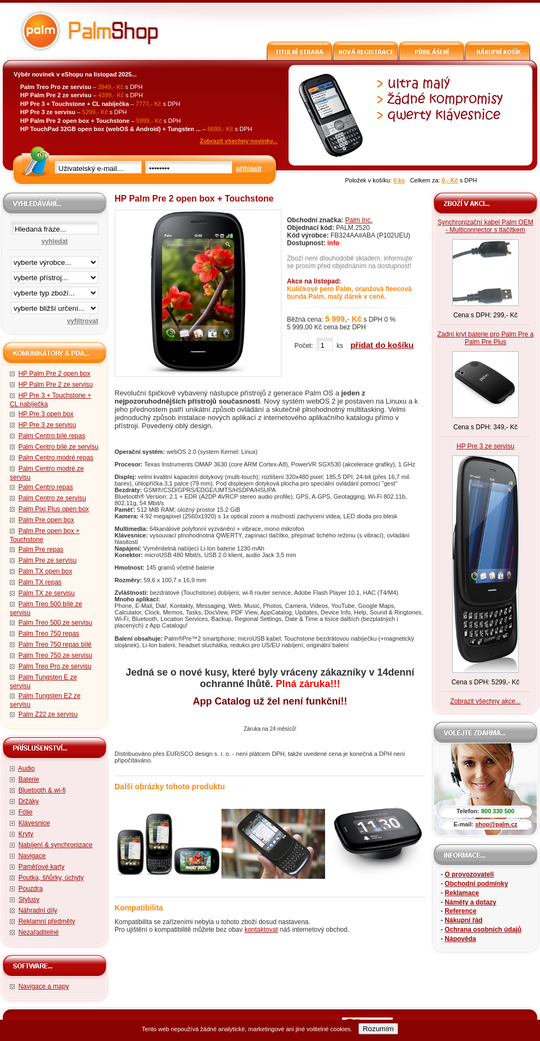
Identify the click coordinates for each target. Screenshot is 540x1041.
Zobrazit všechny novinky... (239, 141)
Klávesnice (34, 823)
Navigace (32, 856)
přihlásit (249, 169)
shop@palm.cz (496, 824)
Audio (26, 768)
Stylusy (29, 899)
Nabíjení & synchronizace (56, 845)
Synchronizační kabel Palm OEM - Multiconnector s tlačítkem (485, 226)
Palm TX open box (46, 571)
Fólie (26, 812)
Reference (460, 911)
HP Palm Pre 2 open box (55, 373)
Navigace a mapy (44, 986)
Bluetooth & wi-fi (42, 790)
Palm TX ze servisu (47, 593)
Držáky (29, 801)
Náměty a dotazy (470, 902)
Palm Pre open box (46, 520)
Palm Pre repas (41, 549)
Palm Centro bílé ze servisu (59, 447)
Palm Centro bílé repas (52, 436)
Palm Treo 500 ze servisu (55, 622)
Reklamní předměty (47, 921)
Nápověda (460, 939)
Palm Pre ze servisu (48, 560)
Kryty (26, 834)
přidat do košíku (381, 345)
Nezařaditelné (39, 932)
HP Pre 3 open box (46, 414)
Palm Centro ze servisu (52, 498)
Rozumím (378, 1029)
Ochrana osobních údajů (483, 929)
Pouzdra (31, 888)
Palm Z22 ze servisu (48, 714)
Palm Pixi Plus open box (54, 509)
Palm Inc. (359, 220)
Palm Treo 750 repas (49, 633)
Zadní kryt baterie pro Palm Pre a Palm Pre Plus (485, 338)
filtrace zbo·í (54, 291)
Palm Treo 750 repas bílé (55, 644)
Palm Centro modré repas (56, 458)
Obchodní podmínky (476, 884)
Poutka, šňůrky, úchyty (51, 878)
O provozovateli (469, 874)
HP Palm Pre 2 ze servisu (56, 384)
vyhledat (54, 241)
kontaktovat (261, 929)
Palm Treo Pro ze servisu (55, 666)
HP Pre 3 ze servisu (47, 425)
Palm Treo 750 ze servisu (55, 655)
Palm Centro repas (46, 487)
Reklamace (462, 893)
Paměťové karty (42, 867)
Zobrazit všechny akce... (485, 701)
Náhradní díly (38, 910)
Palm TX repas (40, 582)
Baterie (29, 779)
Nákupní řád (463, 920)
